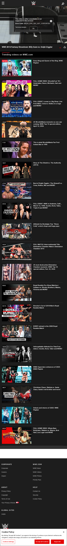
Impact (3, 476)
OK (33, 28)
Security (35, 495)
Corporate (4, 468)
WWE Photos (37, 476)
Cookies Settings (8, 541)
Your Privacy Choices (8, 503)
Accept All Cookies (42, 541)
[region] (33, 537)
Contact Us (36, 491)
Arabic (3, 514)
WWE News (37, 468)
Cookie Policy (37, 499)
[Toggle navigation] (3, 3)
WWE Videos (37, 472)
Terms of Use (5, 499)
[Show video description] (60, 47)
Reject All (57, 541)
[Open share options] (64, 47)
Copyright (4, 495)
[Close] (63, 532)
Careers (4, 472)
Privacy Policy (6, 491)
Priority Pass (37, 480)
